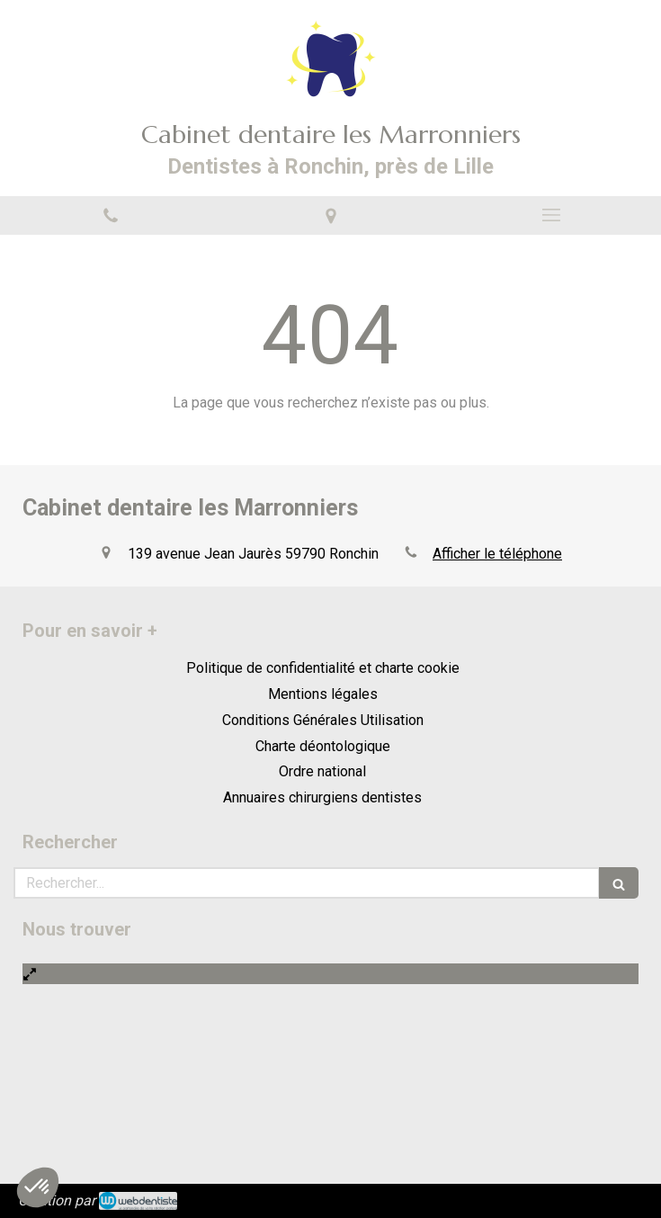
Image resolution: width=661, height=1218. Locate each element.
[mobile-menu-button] (551, 215)
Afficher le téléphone (497, 553)
